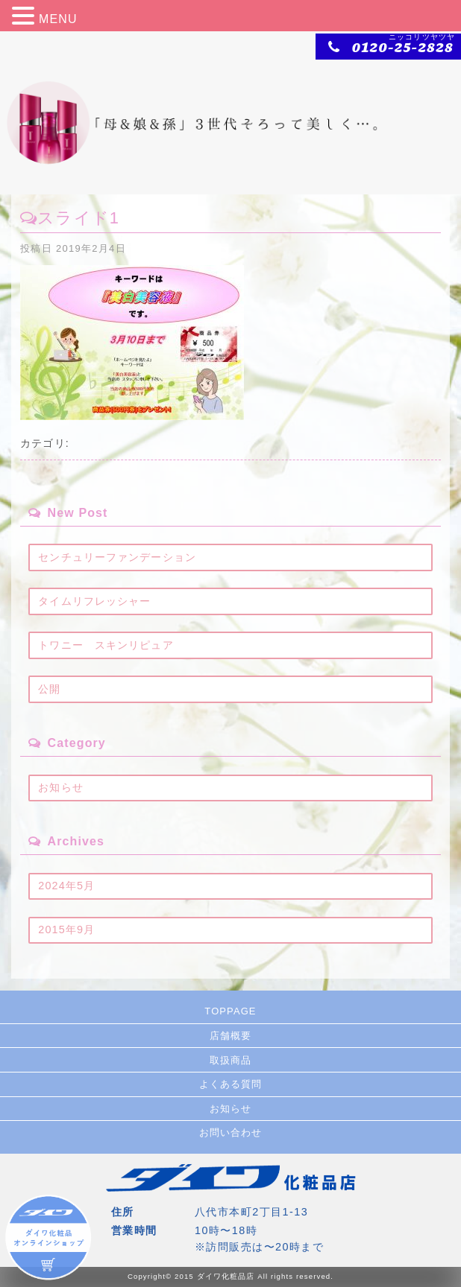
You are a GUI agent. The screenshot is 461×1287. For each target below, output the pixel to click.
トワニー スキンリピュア (105, 645)
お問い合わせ (231, 1132)
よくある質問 (231, 1084)
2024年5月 (66, 886)
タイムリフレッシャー (94, 601)
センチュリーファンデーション (117, 557)
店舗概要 (230, 1035)
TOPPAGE (230, 1011)
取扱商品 (230, 1060)
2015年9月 (66, 929)
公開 (49, 689)
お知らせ (60, 787)
